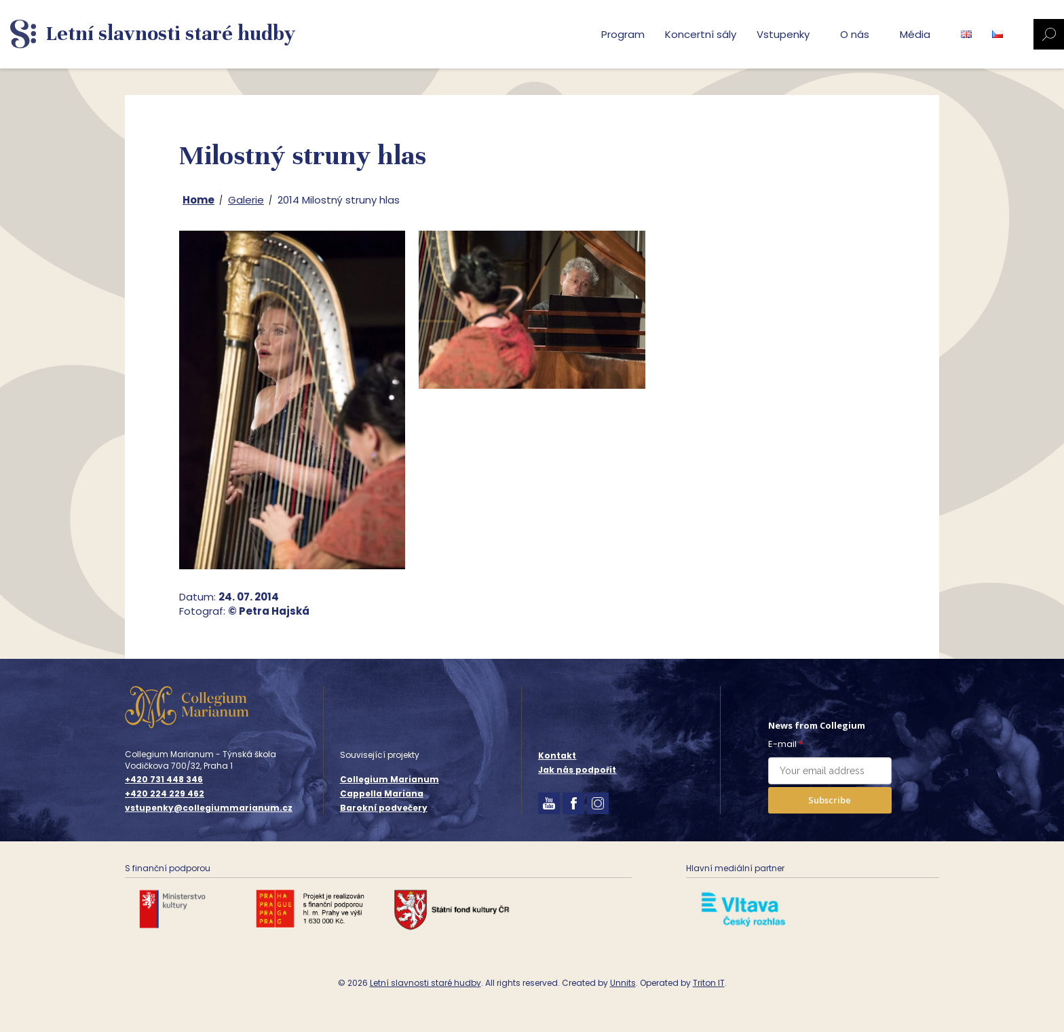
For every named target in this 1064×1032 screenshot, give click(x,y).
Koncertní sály (700, 34)
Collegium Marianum (389, 779)
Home (198, 200)
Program (623, 34)
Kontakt (557, 755)
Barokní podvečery (384, 808)
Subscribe (829, 800)
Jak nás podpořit (577, 770)
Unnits (623, 983)
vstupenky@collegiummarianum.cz (208, 808)
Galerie (246, 200)
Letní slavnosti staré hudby (425, 983)
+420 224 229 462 (164, 793)
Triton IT (709, 983)
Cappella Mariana (381, 793)
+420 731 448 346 (164, 779)
